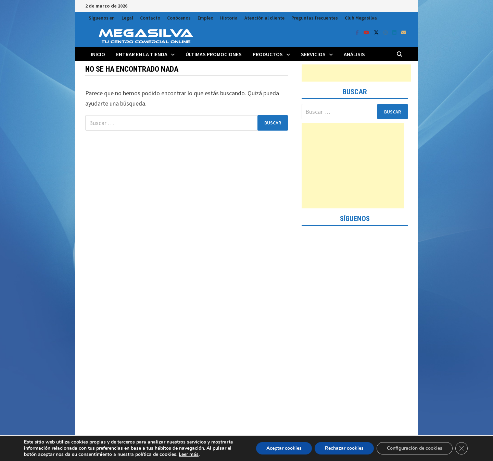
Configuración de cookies (414, 448)
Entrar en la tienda (141, 54)
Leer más (189, 454)
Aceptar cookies (284, 448)
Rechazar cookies (344, 448)
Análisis (354, 54)
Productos (268, 54)
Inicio (98, 54)
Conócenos (179, 18)
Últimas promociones (214, 54)
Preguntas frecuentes (314, 18)
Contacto (150, 18)
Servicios (313, 54)
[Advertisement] (356, 73)
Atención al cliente (264, 18)
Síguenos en (102, 18)
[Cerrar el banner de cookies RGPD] (461, 448)
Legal (127, 18)
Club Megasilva (361, 18)
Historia (229, 18)
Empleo (205, 18)
